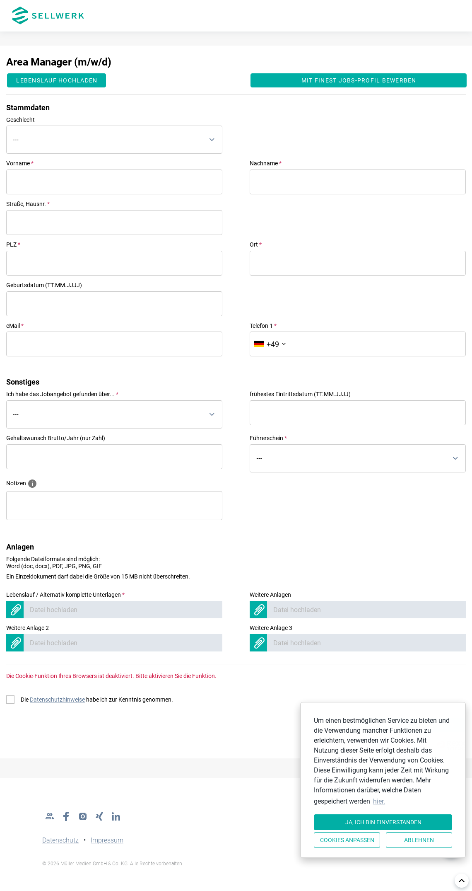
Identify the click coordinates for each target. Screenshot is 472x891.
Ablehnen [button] (419, 840)
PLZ (13, 244)
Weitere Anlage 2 (27, 628)
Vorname (20, 163)
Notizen (21, 482)
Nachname (266, 163)
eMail (15, 325)
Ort (256, 244)
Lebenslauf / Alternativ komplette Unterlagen (65, 594)
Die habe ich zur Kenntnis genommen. (97, 699)
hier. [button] (379, 801)
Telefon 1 (263, 325)
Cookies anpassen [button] (347, 840)
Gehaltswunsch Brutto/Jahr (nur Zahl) (55, 438)
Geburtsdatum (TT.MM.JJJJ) (44, 285)
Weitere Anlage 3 (271, 628)
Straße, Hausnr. (28, 204)
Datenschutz (60, 840)
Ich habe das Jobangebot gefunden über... (62, 394)
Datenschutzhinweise (57, 699)
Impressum (107, 840)
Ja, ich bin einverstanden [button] (383, 822)
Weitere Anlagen (270, 594)
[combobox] (114, 140)
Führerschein (268, 438)
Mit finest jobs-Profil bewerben (359, 80)
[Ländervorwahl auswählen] (270, 344)
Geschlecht (20, 119)
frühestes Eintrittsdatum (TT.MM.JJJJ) (300, 394)
